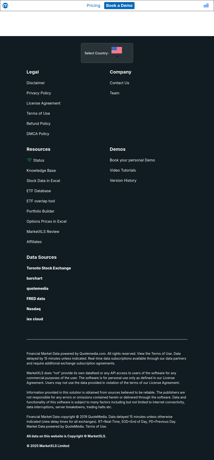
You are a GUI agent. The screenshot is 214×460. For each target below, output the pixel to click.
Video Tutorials (123, 170)
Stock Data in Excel (43, 180)
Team (114, 93)
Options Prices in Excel (47, 221)
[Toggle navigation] (206, 5)
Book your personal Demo (132, 160)
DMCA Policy (38, 133)
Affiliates (34, 241)
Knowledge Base (41, 170)
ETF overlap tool (41, 201)
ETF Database (39, 190)
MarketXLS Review (43, 231)
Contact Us (119, 82)
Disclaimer (36, 82)
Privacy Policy (39, 93)
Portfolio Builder (41, 211)
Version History (123, 180)
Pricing (93, 5)
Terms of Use (38, 113)
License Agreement (43, 103)
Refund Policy (39, 123)
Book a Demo (119, 5)
